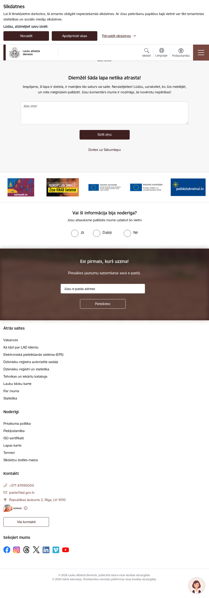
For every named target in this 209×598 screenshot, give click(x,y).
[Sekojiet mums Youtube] (65, 549)
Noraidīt (26, 36)
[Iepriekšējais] (10, 187)
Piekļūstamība (14, 431)
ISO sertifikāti (13, 438)
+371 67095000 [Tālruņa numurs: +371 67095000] (21, 485)
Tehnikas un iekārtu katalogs (25, 376)
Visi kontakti (26, 522)
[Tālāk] (198, 187)
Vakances (10, 340)
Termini (9, 452)
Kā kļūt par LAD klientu (21, 347)
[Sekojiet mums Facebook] (6, 549)
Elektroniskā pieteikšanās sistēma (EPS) (33, 354)
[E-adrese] (12, 508)
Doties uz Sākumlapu (104, 150)
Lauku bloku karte (17, 384)
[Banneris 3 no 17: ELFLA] (104, 187)
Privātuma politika (17, 423)
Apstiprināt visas (74, 36)
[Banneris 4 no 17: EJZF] (146, 187)
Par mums (11, 391)
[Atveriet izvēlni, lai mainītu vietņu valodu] (161, 53)
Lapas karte (12, 445)
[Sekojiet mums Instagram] (16, 550)
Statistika (10, 398)
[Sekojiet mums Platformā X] (36, 549)
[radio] (77, 232)
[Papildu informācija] (25, 508)
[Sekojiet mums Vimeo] (55, 550)
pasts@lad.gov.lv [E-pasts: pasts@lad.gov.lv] (21, 492)
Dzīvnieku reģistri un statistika (26, 369)
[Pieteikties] (103, 304)
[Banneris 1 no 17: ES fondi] (21, 187)
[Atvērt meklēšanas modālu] (146, 53)
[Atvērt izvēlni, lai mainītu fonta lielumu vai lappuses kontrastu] (181, 53)
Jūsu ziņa (29, 106)
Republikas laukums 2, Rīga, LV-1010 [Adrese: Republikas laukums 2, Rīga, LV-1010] (37, 500)
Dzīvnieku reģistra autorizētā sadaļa (30, 362)
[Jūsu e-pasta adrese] (103, 288)
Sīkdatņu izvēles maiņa (20, 460)
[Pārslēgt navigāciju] (201, 53)
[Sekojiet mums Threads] (26, 549)
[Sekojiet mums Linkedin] (46, 550)
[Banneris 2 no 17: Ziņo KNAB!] (62, 187)
